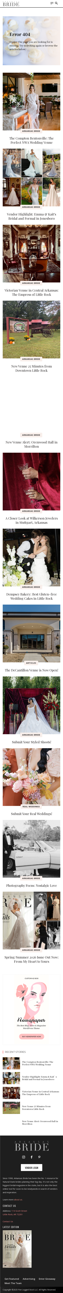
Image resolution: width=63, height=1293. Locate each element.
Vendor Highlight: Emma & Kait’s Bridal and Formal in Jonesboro (31, 216)
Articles (31, 663)
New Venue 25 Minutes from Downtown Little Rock (31, 368)
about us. (18, 1199)
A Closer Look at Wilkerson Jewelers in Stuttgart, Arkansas (31, 520)
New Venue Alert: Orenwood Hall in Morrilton (31, 444)
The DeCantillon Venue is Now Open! (31, 670)
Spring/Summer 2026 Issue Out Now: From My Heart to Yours (31, 959)
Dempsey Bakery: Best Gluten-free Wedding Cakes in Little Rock (31, 596)
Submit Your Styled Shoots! (31, 742)
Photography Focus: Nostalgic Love (31, 885)
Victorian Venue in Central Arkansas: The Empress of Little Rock (32, 292)
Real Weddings (31, 806)
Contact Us (8, 1221)
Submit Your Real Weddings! (31, 814)
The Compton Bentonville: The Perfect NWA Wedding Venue (31, 140)
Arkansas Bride (31, 131)
